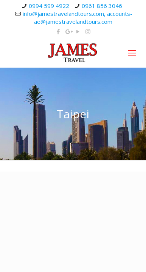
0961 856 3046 (102, 5)
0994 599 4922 (49, 5)
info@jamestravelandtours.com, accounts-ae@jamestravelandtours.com (77, 17)
